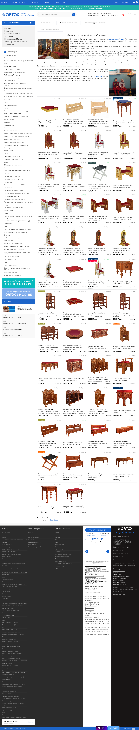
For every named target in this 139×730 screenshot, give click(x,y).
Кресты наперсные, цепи (8, 608)
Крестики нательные (7, 601)
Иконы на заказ (32, 544)
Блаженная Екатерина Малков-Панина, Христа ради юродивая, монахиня (96, 582)
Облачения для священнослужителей (12, 632)
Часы (3, 712)
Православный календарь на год (95, 596)
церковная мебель (119, 571)
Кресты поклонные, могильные (10, 610)
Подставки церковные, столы (10, 651)
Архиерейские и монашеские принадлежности (14, 539)
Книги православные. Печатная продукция (13, 584)
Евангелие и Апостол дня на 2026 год (97, 621)
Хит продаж (8, 36)
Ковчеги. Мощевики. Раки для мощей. (12, 589)
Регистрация (124, 2)
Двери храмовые (6, 556)
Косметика (5, 598)
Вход (116, 2)
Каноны (87, 615)
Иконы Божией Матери (92, 604)
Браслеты (4, 542)
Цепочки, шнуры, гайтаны (9, 707)
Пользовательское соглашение (63, 563)
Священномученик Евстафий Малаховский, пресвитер (95, 579)
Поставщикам (59, 549)
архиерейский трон (116, 39)
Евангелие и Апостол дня (91, 589)
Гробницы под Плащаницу (9, 551)
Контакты (34, 2)
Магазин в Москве (60, 551)
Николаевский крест (119, 582)
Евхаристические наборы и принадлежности (14, 563)
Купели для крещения (8, 615)
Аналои (4, 537)
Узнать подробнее (8, 723)
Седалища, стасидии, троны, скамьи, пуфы (13, 677)
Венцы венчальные (7, 544)
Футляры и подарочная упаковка (11, 701)
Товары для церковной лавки (15, 42)
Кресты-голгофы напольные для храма (12, 605)
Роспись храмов (6, 668)
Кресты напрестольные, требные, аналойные (14, 603)
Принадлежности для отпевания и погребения (14, 660)
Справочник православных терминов (97, 634)
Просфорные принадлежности (10, 665)
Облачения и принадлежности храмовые (13, 634)
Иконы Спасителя (91, 606)
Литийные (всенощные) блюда (10, 625)
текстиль (116, 573)
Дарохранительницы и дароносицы (11, 554)
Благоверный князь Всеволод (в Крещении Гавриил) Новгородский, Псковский (97, 562)
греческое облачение (119, 584)
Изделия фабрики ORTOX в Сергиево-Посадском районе (24, 308)
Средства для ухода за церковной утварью (13, 684)
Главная (4, 2)
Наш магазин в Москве (13, 39)
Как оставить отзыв (12, 34)
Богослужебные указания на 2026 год (97, 619)
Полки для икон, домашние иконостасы (12, 653)
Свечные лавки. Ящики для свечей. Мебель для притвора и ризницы (14, 673)
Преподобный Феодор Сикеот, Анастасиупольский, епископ (97, 572)
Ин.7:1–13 (96, 588)
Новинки (7, 28)
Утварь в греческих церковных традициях (13, 698)
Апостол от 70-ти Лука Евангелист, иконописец (96, 569)
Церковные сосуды (7, 710)
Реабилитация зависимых (62, 556)
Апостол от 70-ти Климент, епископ (93, 570)
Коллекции (8, 31)
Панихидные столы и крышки (10, 641)
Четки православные (7, 714)
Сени (3, 681)
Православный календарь (98, 530)
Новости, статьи (59, 544)
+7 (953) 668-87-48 (93, 15)
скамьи (99, 76)
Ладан (3, 620)
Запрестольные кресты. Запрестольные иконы (13, 569)
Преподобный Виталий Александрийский (95, 574)
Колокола (4, 593)
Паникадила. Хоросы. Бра (9, 639)
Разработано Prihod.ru (120, 594)
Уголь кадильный (6, 693)
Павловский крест (118, 580)
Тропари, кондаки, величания (94, 614)
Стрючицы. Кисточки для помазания (12, 686)
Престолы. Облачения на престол (11, 658)
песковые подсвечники (120, 578)
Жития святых (89, 608)
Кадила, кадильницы (7, 579)
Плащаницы (5, 644)
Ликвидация (9, 44)
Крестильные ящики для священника (12, 613)
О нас (56, 568)
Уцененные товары (7, 535)
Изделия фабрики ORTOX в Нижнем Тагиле (14, 323)
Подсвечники (5, 648)
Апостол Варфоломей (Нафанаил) (93, 568)
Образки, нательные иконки (9, 629)
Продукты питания (7, 663)
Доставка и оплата (18, 2)
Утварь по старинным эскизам (10, 696)
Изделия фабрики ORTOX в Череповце (13, 335)
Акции (57, 2)
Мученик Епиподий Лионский (92, 573)
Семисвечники (6, 679)
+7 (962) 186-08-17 (106, 13)
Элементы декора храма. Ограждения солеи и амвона (14, 718)
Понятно (30, 722)
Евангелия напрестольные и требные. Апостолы (12, 559)
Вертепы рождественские (9, 547)
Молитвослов (89, 610)
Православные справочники (63, 559)
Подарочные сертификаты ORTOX (11, 646)
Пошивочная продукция (8, 656)
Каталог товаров (18, 23)
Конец (56, 520)
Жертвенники (5, 565)
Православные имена (92, 617)
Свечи (3, 670)
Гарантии (57, 547)
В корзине (127, 728)
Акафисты (88, 612)
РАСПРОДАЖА (6, 532)
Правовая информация (61, 566)
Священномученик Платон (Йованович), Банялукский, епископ (94, 576)
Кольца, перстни (6, 596)
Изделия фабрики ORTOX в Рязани (12, 317)
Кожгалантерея (6, 591)
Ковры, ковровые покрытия (9, 586)
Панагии (4, 637)
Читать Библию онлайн (92, 602)
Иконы (4, 577)
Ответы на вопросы (60, 561)
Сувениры (4, 689)
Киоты (3, 582)
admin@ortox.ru (124, 537)
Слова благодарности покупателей (12, 329)
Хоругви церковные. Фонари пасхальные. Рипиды (13, 704)
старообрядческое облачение (122, 576)
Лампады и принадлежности (10, 622)
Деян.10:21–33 (89, 588)
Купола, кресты (6, 617)
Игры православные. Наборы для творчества (14, 572)
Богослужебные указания (93, 592)
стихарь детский (118, 574)
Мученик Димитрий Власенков (92, 580)
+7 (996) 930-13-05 (93, 13)
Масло (3, 627)
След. (51, 520)
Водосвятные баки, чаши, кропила (11, 549)
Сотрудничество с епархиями (63, 554)
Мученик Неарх (89, 583)
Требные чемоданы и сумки (9, 691)
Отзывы (46, 2)
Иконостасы (5, 574)
